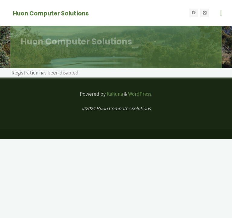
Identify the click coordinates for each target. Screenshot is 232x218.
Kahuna (114, 94)
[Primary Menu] (221, 13)
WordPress (139, 94)
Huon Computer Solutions (51, 13)
